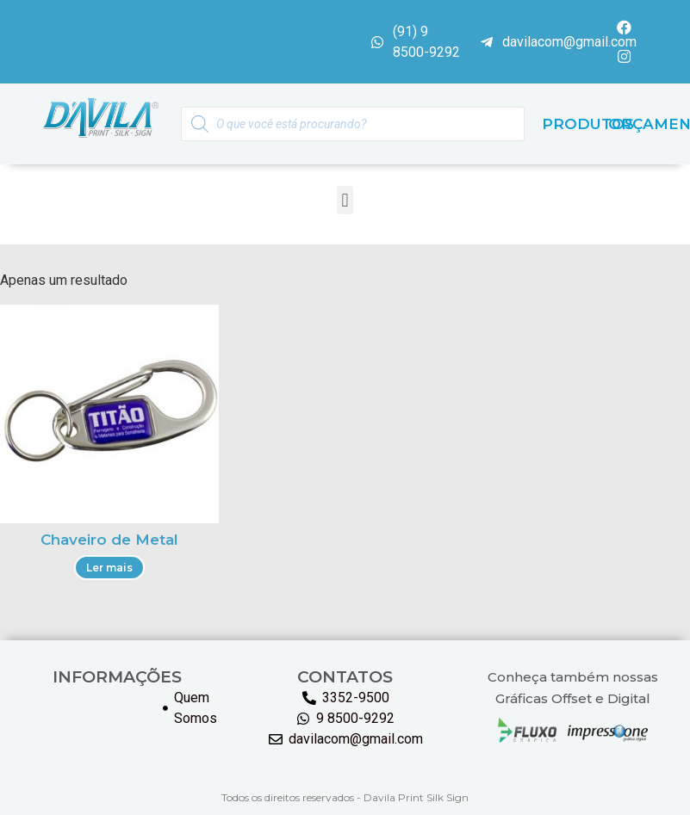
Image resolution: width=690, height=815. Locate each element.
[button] (345, 201)
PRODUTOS (588, 124)
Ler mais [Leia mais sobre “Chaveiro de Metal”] (109, 567)
